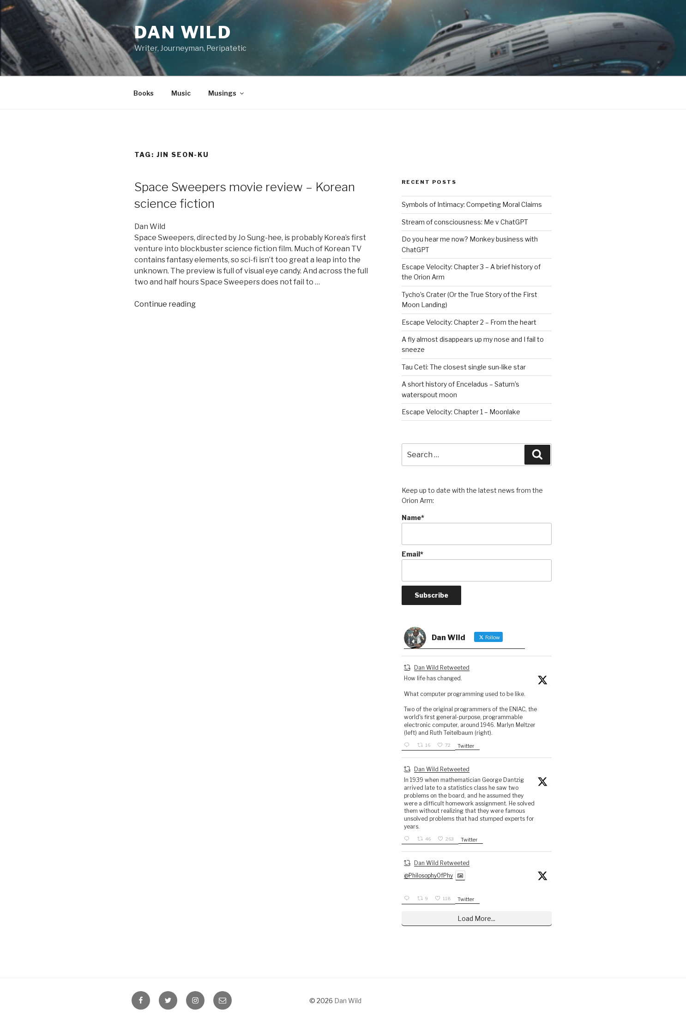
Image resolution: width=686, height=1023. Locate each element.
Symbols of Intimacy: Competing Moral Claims (472, 204)
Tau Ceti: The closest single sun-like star (464, 367)
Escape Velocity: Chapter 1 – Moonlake (461, 412)
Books (143, 93)
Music (181, 93)
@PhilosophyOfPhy (428, 875)
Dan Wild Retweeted (441, 667)
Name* (477, 529)
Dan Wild (183, 32)
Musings (226, 93)
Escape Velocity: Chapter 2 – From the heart (469, 322)
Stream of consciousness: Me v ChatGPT (465, 222)
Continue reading (165, 304)
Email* (477, 566)
